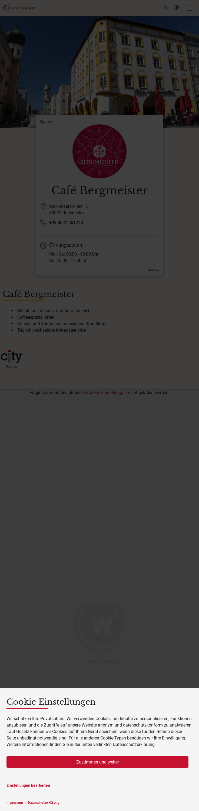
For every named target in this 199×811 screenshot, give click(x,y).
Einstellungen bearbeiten (28, 785)
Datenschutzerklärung (43, 803)
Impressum (14, 803)
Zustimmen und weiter (97, 762)
